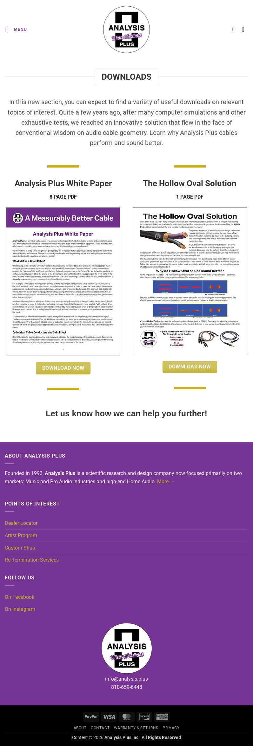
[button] (16, 29)
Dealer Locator (21, 523)
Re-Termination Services (32, 560)
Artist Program (21, 535)
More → (166, 482)
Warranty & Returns (136, 728)
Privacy (171, 728)
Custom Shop (20, 548)
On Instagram (20, 609)
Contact (100, 728)
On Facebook (19, 597)
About (80, 728)
